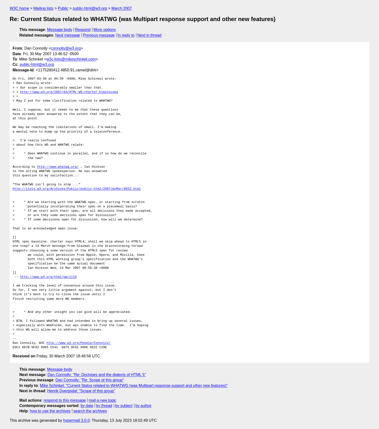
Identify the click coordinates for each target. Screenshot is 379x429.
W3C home (19, 8)
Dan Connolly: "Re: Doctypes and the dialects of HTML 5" (97, 375)
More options (105, 30)
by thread (104, 406)
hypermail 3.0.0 (76, 420)
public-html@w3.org (90, 8)
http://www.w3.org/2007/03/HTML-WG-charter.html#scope (69, 92)
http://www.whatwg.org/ (58, 167)
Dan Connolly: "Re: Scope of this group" (89, 380)
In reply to (125, 35)
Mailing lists (43, 8)
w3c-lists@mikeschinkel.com (71, 59)
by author (143, 406)
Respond (83, 30)
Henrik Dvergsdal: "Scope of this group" (81, 391)
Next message (67, 35)
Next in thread (149, 35)
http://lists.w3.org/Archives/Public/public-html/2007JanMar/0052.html (77, 189)
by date (86, 406)
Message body (59, 30)
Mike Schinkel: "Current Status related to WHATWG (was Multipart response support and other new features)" (134, 386)
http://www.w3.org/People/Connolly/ (78, 343)
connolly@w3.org (66, 48)
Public (63, 8)
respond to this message (65, 400)
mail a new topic (103, 400)
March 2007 (121, 8)
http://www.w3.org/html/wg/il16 (48, 277)
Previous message (99, 35)
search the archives (90, 411)
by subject (123, 406)
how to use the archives (50, 411)
